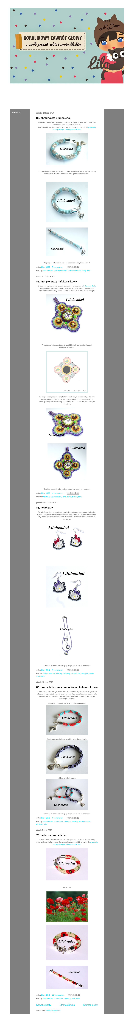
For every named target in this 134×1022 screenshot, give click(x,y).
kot (79, 673)
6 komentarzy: (57, 818)
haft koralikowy (56, 497)
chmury (71, 271)
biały (55, 271)
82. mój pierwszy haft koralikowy (56, 281)
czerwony (51, 673)
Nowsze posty (43, 1005)
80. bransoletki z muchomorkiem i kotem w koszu (67, 687)
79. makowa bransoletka (51, 835)
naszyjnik (84, 673)
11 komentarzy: (58, 995)
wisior (69, 497)
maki (73, 998)
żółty (80, 497)
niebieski (77, 271)
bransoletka (62, 271)
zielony (74, 497)
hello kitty (66, 673)
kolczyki (74, 673)
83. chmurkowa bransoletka (53, 118)
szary (84, 271)
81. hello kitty (44, 507)
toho (88, 271)
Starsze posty (90, 1005)
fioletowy (46, 497)
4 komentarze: (57, 493)
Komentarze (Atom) (53, 1010)
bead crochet (48, 271)
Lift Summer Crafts (89, 286)
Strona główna (67, 1005)
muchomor (86, 821)
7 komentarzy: (57, 267)
